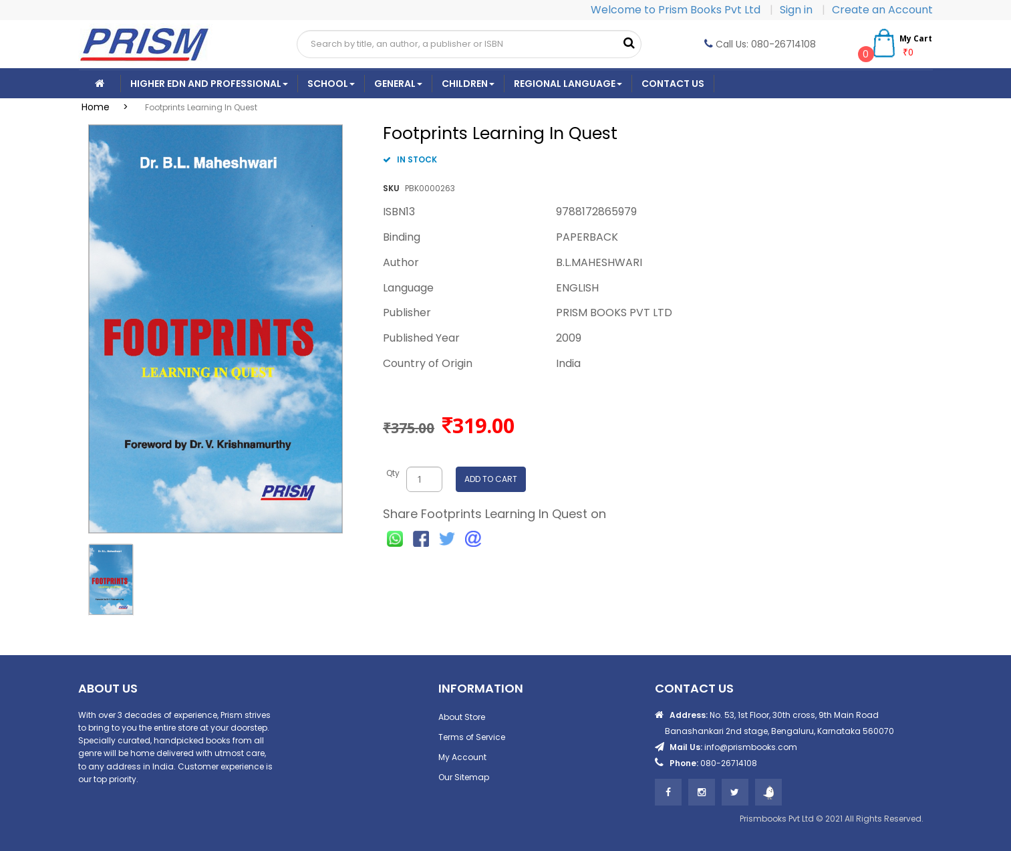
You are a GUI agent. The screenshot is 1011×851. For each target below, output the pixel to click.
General (398, 83)
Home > (109, 107)
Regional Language (568, 83)
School (331, 83)
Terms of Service (471, 737)
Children (468, 83)
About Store (461, 717)
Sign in (797, 9)
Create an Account (882, 9)
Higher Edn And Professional (209, 83)
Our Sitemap (463, 777)
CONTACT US (672, 83)
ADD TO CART (490, 479)
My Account (462, 757)
